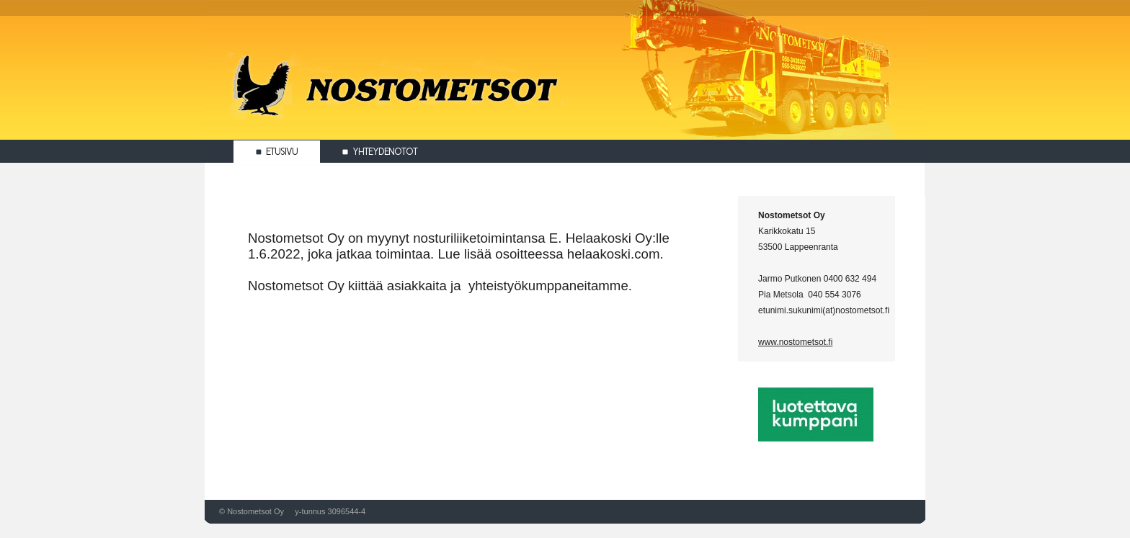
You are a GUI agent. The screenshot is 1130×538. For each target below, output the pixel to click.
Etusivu (277, 151)
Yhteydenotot (379, 151)
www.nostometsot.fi (795, 342)
